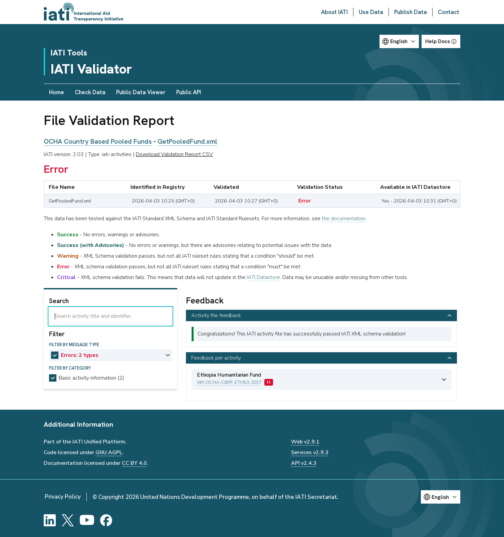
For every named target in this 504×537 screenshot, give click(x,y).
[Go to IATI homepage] (83, 12)
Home (56, 92)
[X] (68, 520)
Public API (188, 92)
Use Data (371, 12)
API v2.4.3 (303, 463)
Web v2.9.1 (305, 441)
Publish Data (410, 12)
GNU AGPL (108, 452)
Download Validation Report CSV (174, 154)
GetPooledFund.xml (187, 141)
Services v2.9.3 (309, 452)
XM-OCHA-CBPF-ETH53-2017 (229, 382)
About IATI (334, 12)
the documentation (343, 218)
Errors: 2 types (79, 355)
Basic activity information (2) (91, 378)
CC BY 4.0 (134, 463)
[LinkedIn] (50, 520)
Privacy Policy (63, 497)
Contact (448, 12)
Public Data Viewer (141, 92)
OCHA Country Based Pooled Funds (98, 141)
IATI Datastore (263, 277)
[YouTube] (87, 520)
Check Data (90, 92)
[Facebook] (106, 520)
